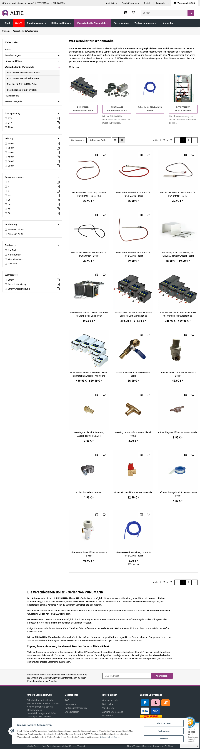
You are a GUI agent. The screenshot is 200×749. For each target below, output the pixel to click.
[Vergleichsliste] (126, 12)
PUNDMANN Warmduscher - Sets (23, 78)
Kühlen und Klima (13, 61)
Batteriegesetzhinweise (76, 708)
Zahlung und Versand (112, 712)
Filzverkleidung (12, 95)
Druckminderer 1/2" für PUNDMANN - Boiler (178, 374)
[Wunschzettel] (133, 12)
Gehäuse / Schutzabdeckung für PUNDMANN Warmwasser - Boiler (178, 254)
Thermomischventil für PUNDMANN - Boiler (89, 554)
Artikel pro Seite (98, 140)
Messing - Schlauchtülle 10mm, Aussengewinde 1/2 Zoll (89, 434)
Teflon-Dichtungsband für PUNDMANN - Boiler (178, 494)
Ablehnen (164, 738)
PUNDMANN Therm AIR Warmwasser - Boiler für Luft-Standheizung (133, 314)
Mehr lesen (74, 67)
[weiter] (194, 140)
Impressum (70, 704)
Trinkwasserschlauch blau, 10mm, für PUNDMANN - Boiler (133, 554)
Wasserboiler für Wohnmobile (19, 67)
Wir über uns (108, 708)
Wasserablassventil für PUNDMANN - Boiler (133, 374)
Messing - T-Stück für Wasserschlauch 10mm (133, 434)
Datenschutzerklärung (76, 674)
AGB (67, 700)
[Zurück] (177, 140)
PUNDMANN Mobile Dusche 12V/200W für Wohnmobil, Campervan (89, 314)
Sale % (8, 49)
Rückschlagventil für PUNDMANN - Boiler (178, 432)
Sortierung (76, 140)
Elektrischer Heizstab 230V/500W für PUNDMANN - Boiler (89, 254)
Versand (81, 746)
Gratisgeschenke (110, 700)
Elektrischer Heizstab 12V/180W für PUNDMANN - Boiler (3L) (89, 194)
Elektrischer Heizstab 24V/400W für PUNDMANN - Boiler (133, 254)
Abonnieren (162, 676)
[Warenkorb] (184, 3)
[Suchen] (164, 13)
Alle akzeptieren (164, 723)
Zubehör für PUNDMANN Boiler (22, 84)
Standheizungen (13, 55)
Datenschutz (108, 704)
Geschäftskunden (130, 3)
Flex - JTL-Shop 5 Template (139, 746)
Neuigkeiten (111, 3)
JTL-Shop (168, 746)
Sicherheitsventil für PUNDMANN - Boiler (133, 492)
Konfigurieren (164, 731)
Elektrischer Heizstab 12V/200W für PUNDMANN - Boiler (133, 194)
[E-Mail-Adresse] (126, 676)
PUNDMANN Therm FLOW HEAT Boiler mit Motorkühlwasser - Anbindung (88, 374)
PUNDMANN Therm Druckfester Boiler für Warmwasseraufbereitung (178, 314)
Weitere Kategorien (14, 101)
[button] (162, 3)
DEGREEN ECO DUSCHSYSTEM (22, 90)
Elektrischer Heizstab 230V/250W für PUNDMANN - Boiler (178, 194)
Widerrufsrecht (72, 712)
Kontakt (147, 3)
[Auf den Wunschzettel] (104, 155)
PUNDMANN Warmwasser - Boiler (23, 72)
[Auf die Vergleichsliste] (97, 155)
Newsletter (107, 715)
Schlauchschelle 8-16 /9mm (88, 492)
